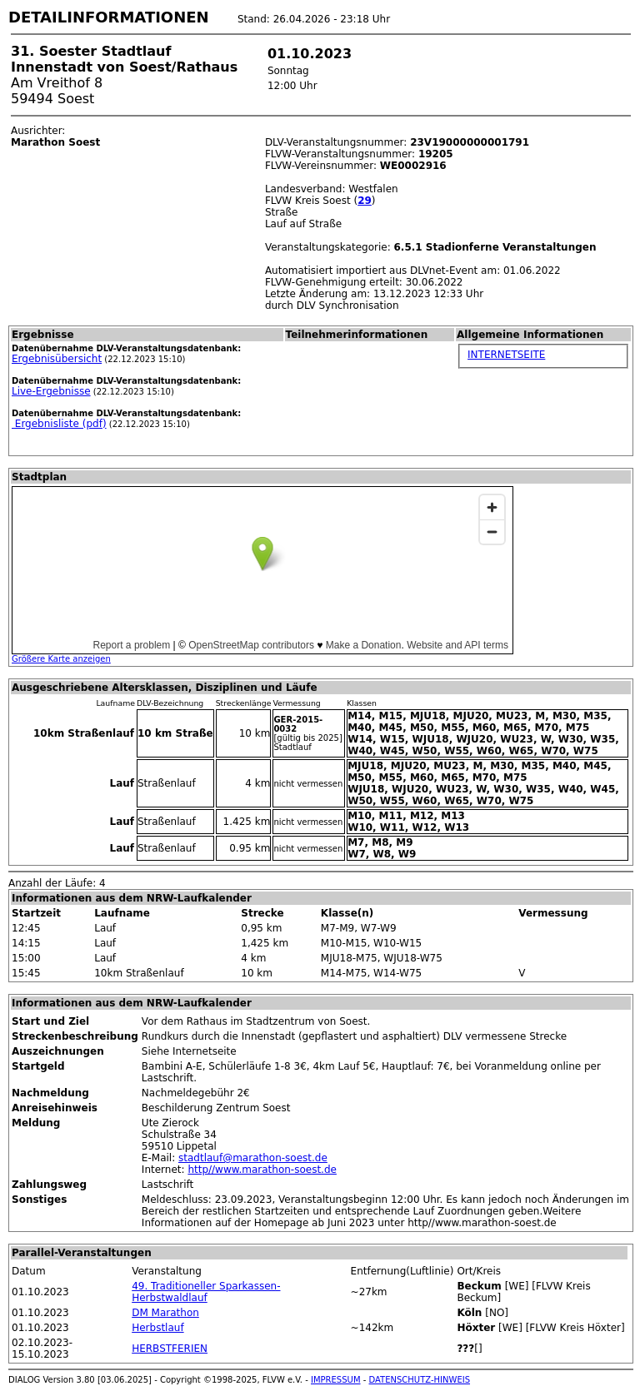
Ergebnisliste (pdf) (59, 424)
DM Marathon (165, 1313)
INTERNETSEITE (506, 354)
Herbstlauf (157, 1328)
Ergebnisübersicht (57, 359)
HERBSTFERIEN (170, 1348)
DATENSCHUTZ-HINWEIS (420, 1379)
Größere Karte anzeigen (61, 658)
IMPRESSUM (336, 1379)
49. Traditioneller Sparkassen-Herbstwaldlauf (206, 1292)
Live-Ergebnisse (51, 391)
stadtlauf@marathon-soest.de (253, 1158)
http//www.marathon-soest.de (262, 1169)
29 (365, 200)
